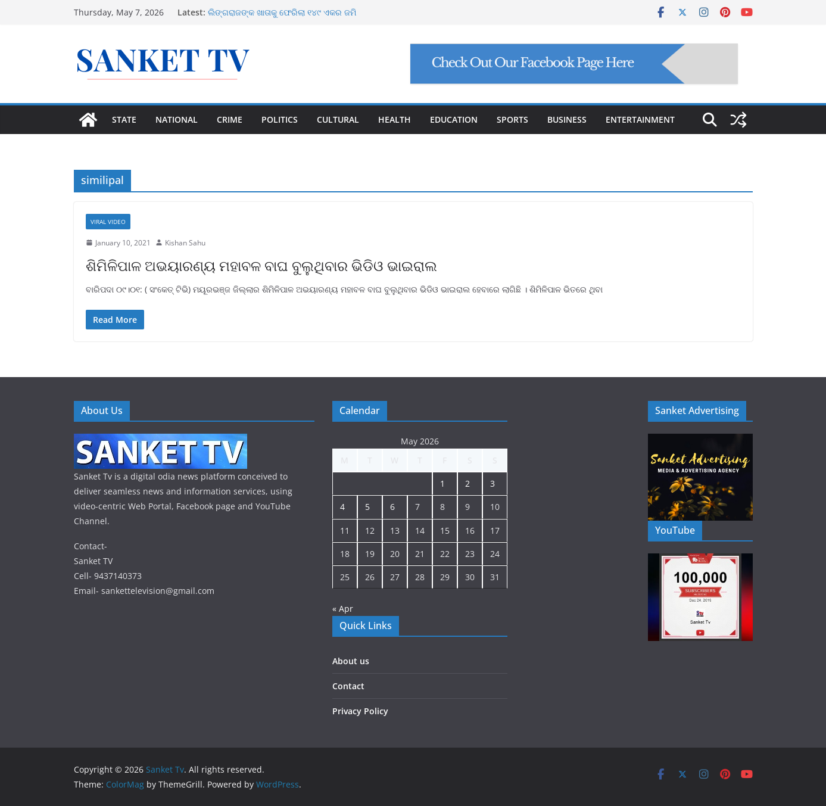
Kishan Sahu (185, 243)
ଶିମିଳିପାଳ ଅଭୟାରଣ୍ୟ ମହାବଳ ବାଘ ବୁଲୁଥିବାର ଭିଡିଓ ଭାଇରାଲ (261, 265)
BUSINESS (567, 119)
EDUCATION (454, 119)
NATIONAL (176, 119)
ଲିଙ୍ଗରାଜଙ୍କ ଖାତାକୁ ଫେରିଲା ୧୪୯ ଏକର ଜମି (282, 12)
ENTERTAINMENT (640, 119)
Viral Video (108, 221)
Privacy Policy (360, 711)
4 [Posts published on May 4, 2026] (342, 506)
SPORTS (512, 119)
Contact (348, 686)
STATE (124, 119)
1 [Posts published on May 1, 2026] (442, 483)
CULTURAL (338, 119)
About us (350, 661)
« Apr (342, 608)
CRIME (229, 119)
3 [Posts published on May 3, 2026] (492, 483)
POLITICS (279, 119)
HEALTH (394, 119)
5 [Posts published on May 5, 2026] (367, 506)
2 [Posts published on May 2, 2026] (467, 483)
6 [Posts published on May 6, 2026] (392, 506)
